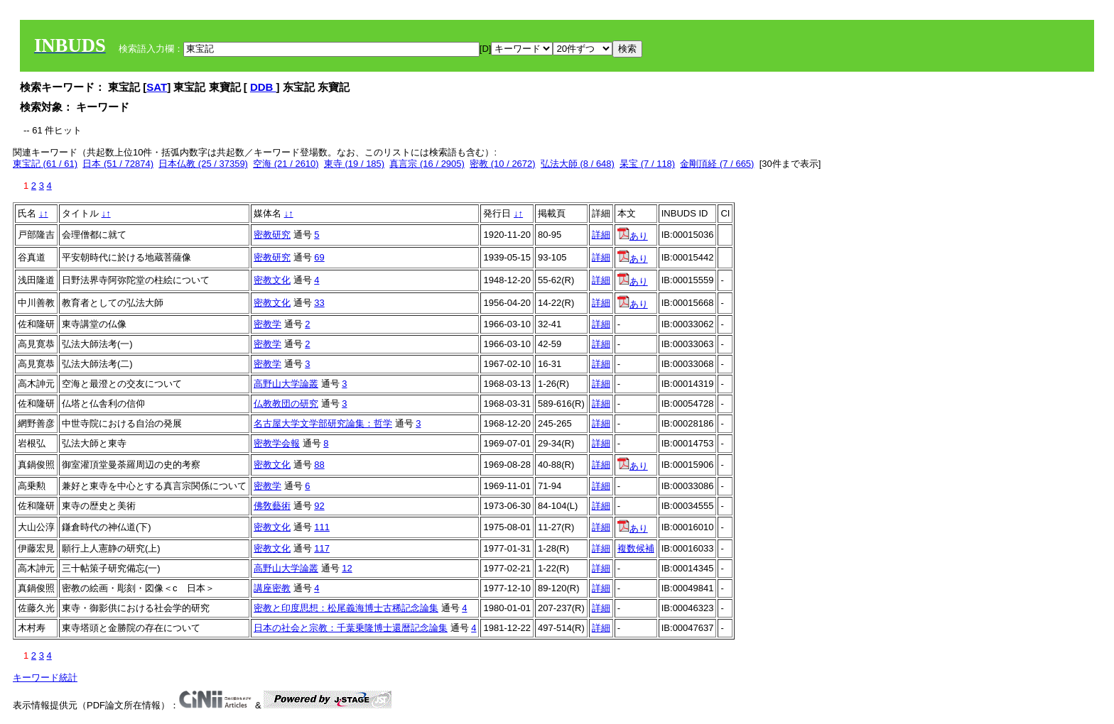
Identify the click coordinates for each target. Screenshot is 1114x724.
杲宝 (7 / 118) (647, 163)
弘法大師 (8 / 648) (578, 163)
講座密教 (272, 588)
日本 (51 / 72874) (117, 163)
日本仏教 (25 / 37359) (203, 163)
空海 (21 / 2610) (286, 163)
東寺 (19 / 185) (354, 163)
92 (319, 505)
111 (322, 527)
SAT (156, 87)
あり (632, 236)
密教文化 (272, 280)
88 (319, 464)
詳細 (601, 234)
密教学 (267, 324)
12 (347, 568)
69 (319, 257)
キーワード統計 (45, 677)
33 (319, 302)
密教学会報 (277, 443)
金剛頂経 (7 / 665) (717, 163)
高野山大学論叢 (286, 383)
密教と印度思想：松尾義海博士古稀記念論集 (346, 608)
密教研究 (272, 234)
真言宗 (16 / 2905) (427, 163)
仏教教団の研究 (286, 403)
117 (322, 548)
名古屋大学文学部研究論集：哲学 (323, 423)
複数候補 (635, 548)
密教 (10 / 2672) (503, 163)
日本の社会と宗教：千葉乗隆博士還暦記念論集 (351, 627)
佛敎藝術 (272, 505)
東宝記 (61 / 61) (45, 163)
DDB (263, 87)
